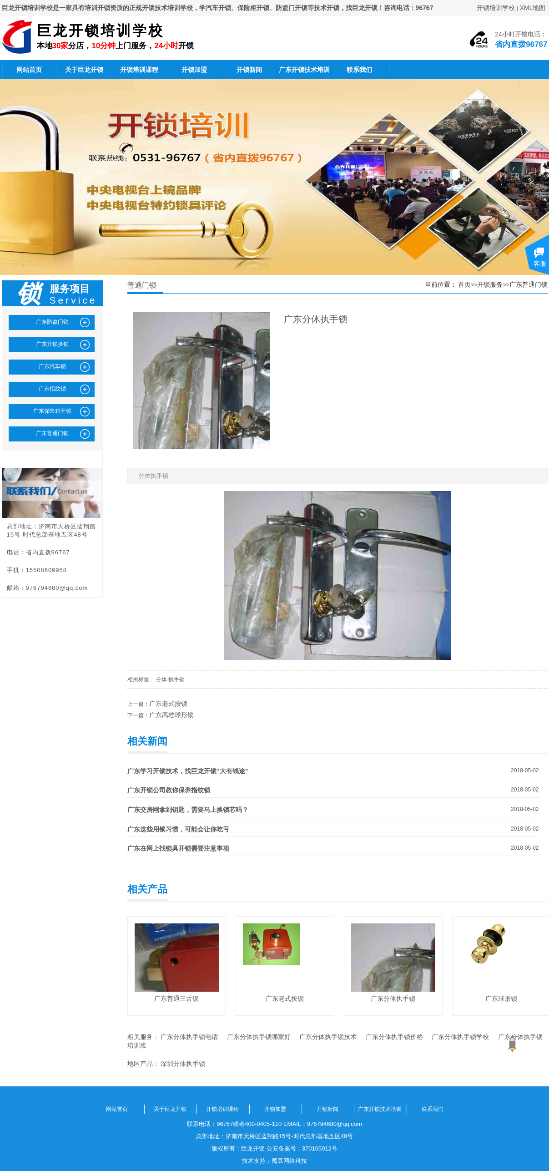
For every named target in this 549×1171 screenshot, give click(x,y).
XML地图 (533, 7)
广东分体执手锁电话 (189, 1036)
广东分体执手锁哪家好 (259, 1036)
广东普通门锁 (528, 284)
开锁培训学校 (496, 7)
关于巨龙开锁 (84, 69)
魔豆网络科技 (289, 1160)
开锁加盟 (194, 69)
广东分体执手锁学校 (460, 1036)
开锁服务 (490, 284)
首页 (464, 284)
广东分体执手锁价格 (394, 1036)
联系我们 (359, 69)
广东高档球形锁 (171, 715)
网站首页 (29, 69)
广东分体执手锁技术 (328, 1036)
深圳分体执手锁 (183, 1063)
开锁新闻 (249, 69)
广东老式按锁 (168, 703)
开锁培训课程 (139, 69)
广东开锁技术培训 (304, 69)
